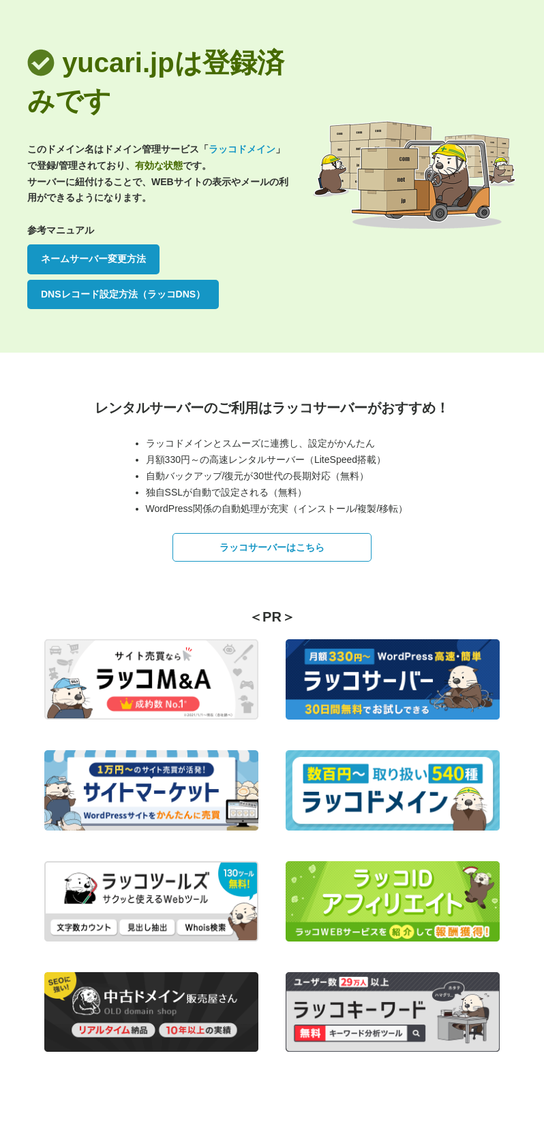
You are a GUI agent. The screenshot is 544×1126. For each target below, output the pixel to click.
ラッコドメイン (242, 149)
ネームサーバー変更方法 (93, 258)
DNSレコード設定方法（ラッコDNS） (123, 294)
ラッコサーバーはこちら (272, 547)
